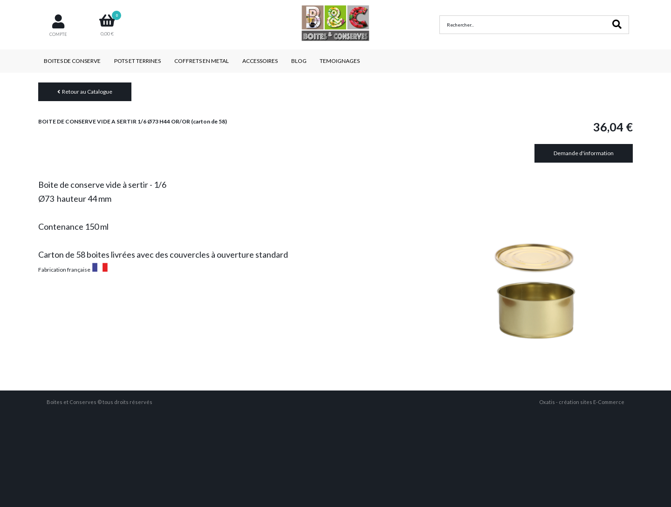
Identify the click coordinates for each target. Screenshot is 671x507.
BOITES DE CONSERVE (72, 60)
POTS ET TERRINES (137, 60)
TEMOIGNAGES (340, 60)
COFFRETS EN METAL (201, 60)
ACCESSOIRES (260, 60)
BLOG (299, 60)
